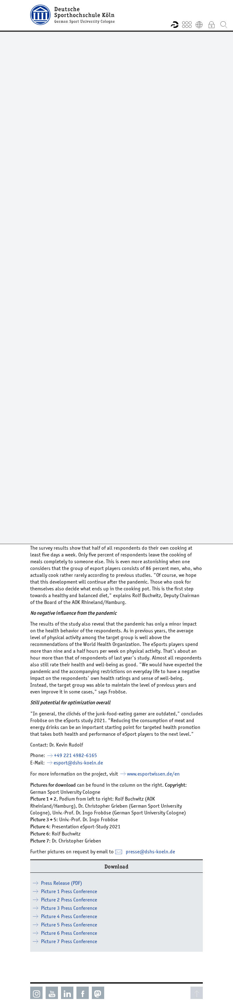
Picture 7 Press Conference (69, 941)
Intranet (211, 24)
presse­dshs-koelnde (150, 851)
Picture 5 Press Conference (69, 925)
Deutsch (199, 24)
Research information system (174, 24)
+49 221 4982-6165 (75, 755)
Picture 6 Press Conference (69, 933)
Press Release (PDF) (61, 883)
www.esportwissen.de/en (153, 774)
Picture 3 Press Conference (69, 908)
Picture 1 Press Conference (69, 891)
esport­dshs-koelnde (78, 762)
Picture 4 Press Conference (69, 916)
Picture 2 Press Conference (69, 900)
